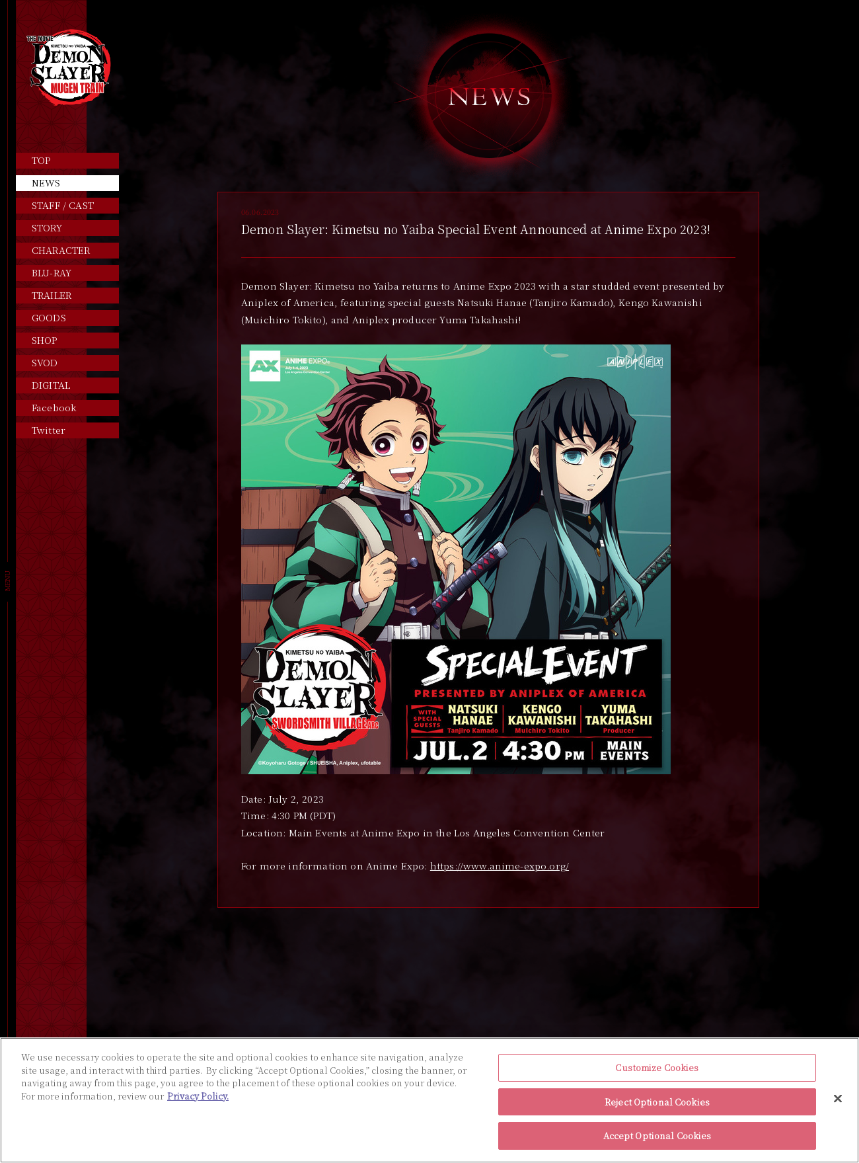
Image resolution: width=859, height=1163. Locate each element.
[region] (429, 1100)
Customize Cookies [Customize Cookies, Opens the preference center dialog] (656, 1067)
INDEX (488, 965)
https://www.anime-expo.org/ (499, 865)
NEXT (550, 965)
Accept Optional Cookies (657, 1135)
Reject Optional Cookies (657, 1102)
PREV (426, 965)
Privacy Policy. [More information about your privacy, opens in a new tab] (198, 1096)
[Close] (837, 1098)
